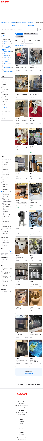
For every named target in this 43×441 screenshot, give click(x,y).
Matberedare (35, 257)
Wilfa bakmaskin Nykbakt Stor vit (35, 308)
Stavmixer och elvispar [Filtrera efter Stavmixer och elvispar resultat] (7, 58)
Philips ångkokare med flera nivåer (22, 175)
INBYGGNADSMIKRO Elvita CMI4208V (35, 334)
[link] (7, 36)
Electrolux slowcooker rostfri (22, 283)
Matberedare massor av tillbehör (22, 147)
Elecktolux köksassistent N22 (22, 94)
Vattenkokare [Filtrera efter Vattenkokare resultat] (8, 63)
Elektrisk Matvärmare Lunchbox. (34, 148)
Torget (7, 22)
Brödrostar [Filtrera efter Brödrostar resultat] (7, 41)
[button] (40, 29)
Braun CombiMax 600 (35, 94)
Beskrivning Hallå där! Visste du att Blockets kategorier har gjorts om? (22, 360)
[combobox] (19, 29)
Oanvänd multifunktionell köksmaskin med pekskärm (21, 203)
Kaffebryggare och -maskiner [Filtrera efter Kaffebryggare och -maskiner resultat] (8, 46)
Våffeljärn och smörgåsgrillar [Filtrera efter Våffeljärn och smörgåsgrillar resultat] (8, 66)
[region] (35, 56)
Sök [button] (11, 251)
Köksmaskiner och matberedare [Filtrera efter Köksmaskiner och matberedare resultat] (8, 50)
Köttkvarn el (35, 120)
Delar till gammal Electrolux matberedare (22, 67)
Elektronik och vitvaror (13, 24)
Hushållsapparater (21, 22)
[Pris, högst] (6, 251)
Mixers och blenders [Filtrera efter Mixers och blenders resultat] (7, 54)
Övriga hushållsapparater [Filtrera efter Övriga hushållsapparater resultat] (8, 71)
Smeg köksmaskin (35, 202)
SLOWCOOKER (22, 334)
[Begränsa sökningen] (7, 79)
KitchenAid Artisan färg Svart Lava (35, 67)
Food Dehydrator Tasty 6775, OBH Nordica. (34, 361)
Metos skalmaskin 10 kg (21, 229)
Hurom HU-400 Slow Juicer (22, 120)
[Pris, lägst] (2, 251)
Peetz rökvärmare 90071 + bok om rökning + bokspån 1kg (35, 231)
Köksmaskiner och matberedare (31, 24)
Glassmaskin (18, 308)
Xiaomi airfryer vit (22, 257)
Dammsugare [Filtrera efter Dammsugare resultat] (8, 43)
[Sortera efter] (37, 40)
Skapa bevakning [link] (29, 373)
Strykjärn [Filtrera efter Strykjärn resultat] (7, 61)
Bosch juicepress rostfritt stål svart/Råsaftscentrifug (35, 175)
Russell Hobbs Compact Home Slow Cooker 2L (35, 283)
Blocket (3, 22)
